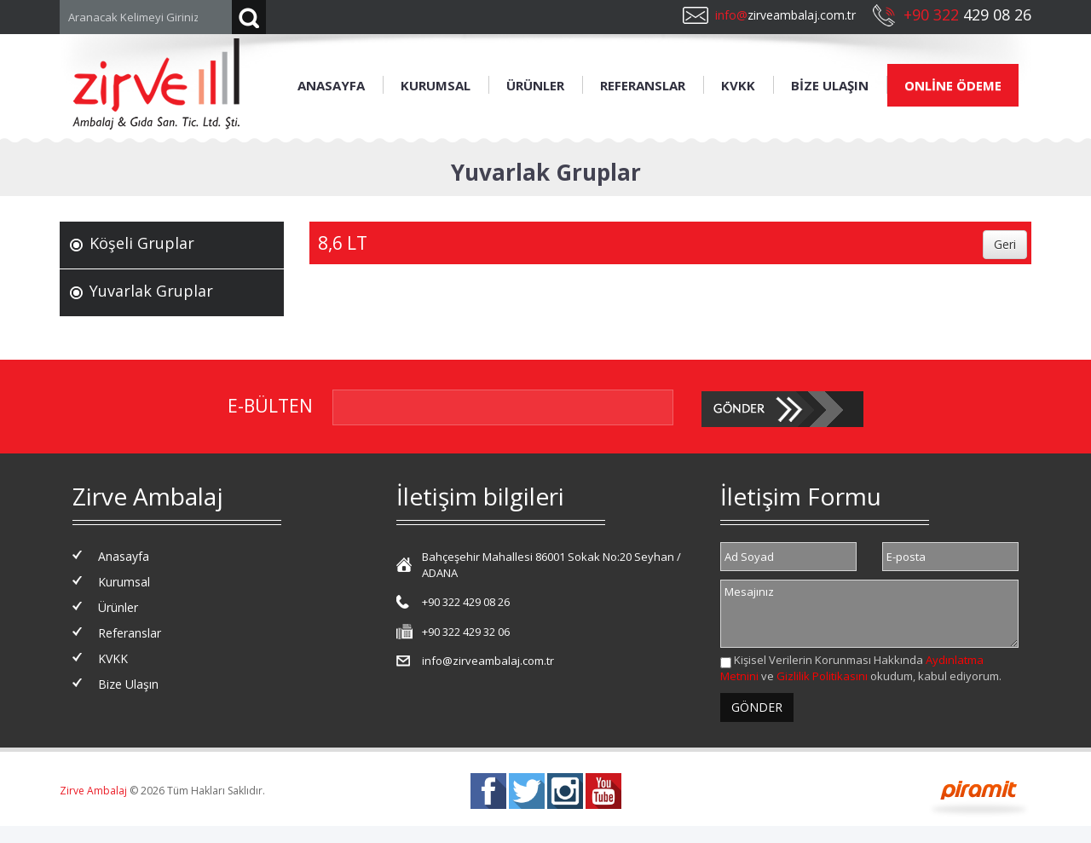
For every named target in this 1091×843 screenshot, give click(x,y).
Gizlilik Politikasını (822, 676)
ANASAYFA (331, 85)
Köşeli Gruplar (141, 243)
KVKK (738, 85)
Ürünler (118, 607)
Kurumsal (124, 582)
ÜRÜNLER (535, 85)
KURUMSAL (435, 85)
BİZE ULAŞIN (830, 85)
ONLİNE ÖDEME (953, 85)
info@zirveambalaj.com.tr (488, 660)
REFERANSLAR (642, 85)
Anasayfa (123, 556)
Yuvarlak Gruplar (151, 290)
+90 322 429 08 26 (466, 601)
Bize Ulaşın (128, 684)
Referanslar (129, 633)
